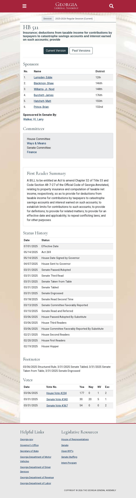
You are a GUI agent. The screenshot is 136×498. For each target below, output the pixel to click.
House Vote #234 (56, 393)
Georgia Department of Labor (35, 483)
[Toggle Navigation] (24, 6)
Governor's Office (29, 445)
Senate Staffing (69, 457)
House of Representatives (75, 439)
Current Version (56, 50)
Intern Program (69, 462)
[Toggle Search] (111, 6)
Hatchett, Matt (42, 101)
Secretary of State (29, 451)
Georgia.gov (26, 439)
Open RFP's (67, 451)
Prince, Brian (41, 106)
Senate (64, 445)
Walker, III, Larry (33, 119)
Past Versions (81, 50)
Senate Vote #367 (57, 405)
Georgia (66, 5)
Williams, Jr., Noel (44, 89)
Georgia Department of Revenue (37, 477)
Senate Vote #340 (57, 399)
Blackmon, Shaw (44, 83)
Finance (32, 152)
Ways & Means (36, 143)
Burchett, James (43, 95)
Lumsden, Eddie (43, 77)
